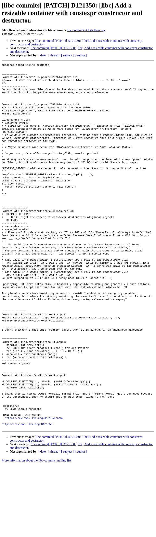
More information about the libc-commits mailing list (36, 533)
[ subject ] (67, 55)
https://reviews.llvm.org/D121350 (27, 496)
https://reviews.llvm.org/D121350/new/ (34, 489)
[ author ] (81, 55)
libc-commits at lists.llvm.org (86, 30)
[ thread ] (54, 55)
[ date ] (43, 55)
